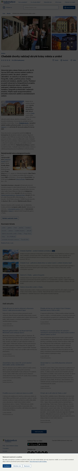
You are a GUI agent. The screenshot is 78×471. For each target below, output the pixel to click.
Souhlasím (7, 466)
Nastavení (27, 466)
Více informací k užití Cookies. (38, 461)
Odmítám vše (17, 466)
